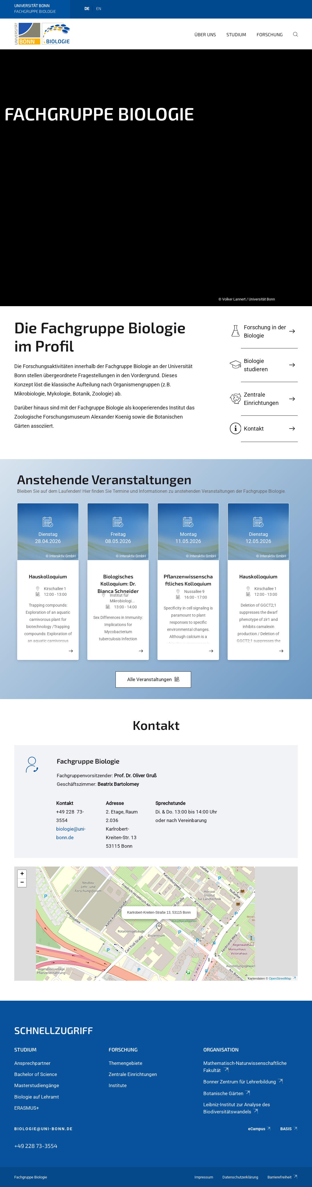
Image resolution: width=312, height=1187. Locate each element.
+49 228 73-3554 (35, 1145)
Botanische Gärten (227, 1093)
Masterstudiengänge (36, 1085)
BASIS (289, 1129)
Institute (118, 1085)
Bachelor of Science (35, 1074)
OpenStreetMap (282, 978)
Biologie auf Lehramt (36, 1097)
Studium (236, 34)
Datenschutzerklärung (240, 1177)
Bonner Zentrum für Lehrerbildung (243, 1082)
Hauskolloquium (48, 576)
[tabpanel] (156, 177)
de (86, 8)
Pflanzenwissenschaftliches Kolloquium (188, 579)
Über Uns (205, 34)
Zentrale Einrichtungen (133, 1074)
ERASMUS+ (26, 1108)
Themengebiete (125, 1063)
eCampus (259, 1129)
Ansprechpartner (32, 1063)
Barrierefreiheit (283, 1177)
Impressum (204, 1177)
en (98, 8)
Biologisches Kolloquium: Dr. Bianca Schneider (118, 581)
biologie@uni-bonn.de (43, 1129)
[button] (159, 927)
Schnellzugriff (53, 1030)
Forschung (270, 34)
